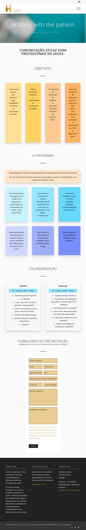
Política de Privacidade (49, 524)
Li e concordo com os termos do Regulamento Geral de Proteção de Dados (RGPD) (42, 435)
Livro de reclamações (64, 524)
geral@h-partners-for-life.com (69, 490)
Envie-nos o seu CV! (39, 484)
